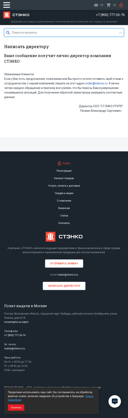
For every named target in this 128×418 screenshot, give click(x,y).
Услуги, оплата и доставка (64, 185)
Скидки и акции (64, 193)
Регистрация (64, 170)
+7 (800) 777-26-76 (15, 335)
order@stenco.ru (96, 83)
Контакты (64, 223)
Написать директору (64, 285)
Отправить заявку (64, 263)
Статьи (64, 215)
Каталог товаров (64, 178)
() (111, 5)
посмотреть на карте (16, 322)
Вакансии (64, 208)
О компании (64, 200)
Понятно (16, 407)
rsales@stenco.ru (67, 274)
